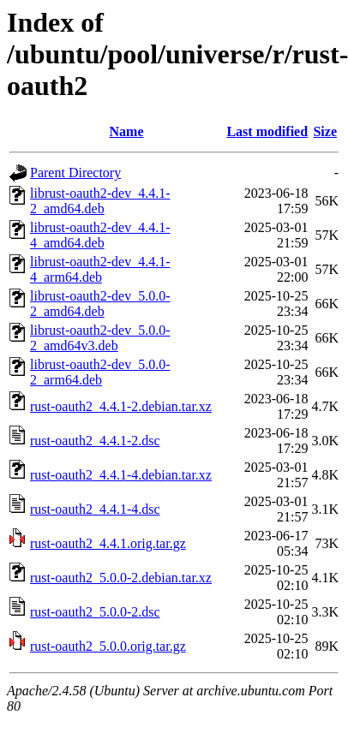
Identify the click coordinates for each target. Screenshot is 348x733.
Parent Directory (75, 172)
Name (127, 131)
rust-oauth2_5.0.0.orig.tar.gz (108, 646)
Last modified (267, 131)
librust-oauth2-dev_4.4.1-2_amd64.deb (100, 201)
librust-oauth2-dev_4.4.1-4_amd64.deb (100, 235)
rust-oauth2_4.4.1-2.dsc (95, 440)
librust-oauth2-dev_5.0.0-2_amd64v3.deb (100, 338)
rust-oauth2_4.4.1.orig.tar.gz (108, 543)
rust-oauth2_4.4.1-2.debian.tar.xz (121, 406)
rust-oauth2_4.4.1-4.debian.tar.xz (121, 475)
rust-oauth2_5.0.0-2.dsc (95, 612)
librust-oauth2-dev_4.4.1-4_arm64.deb (100, 269)
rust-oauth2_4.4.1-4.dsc (95, 509)
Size (325, 131)
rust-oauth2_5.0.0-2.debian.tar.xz (121, 577)
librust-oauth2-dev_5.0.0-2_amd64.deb (100, 304)
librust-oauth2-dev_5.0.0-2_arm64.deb (100, 372)
